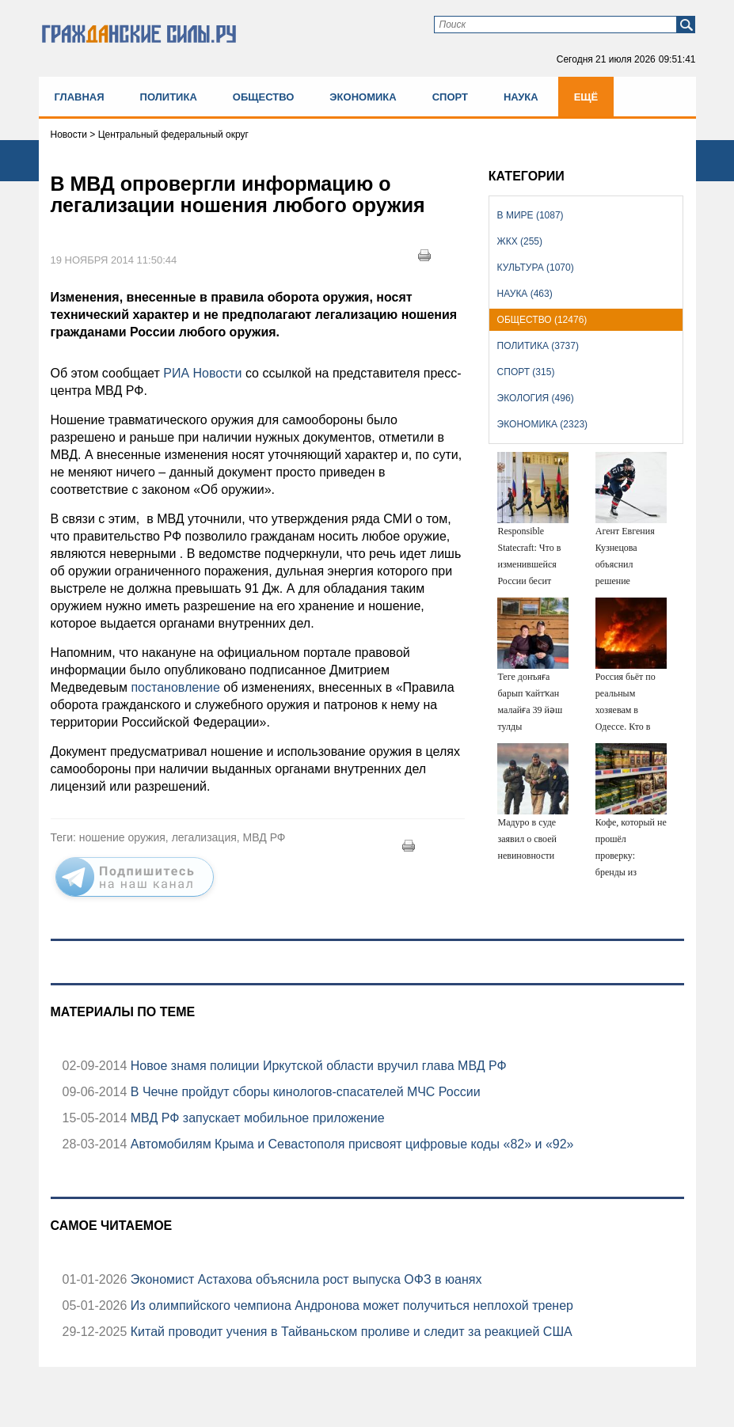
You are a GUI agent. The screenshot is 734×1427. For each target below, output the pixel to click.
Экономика (362, 97)
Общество (264, 97)
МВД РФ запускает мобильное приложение (255, 1118)
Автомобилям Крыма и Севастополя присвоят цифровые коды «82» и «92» (350, 1144)
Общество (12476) (542, 319)
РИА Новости (202, 373)
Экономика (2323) (542, 424)
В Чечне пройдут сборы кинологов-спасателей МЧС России (303, 1092)
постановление (175, 687)
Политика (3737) (538, 345)
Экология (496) (535, 398)
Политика (168, 97)
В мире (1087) (530, 215)
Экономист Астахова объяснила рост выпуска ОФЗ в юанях (304, 1279)
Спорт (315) (526, 372)
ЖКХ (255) (519, 241)
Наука (521, 97)
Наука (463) (525, 293)
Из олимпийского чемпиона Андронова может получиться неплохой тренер (350, 1305)
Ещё (586, 97)
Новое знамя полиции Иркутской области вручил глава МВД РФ (316, 1065)
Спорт (450, 97)
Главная (80, 97)
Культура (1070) (535, 267)
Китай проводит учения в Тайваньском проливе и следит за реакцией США (349, 1331)
